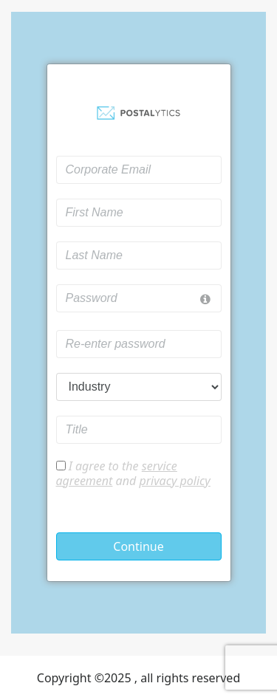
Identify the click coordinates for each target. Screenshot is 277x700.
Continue (138, 546)
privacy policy (174, 481)
